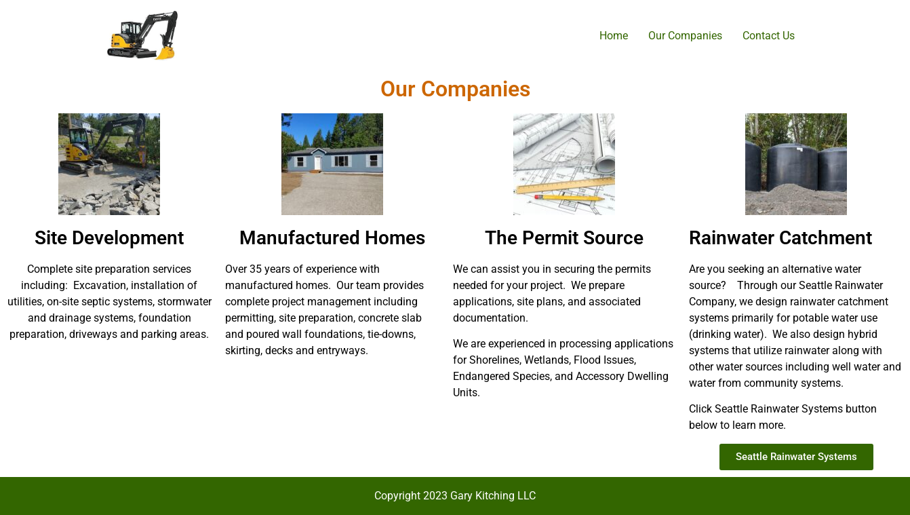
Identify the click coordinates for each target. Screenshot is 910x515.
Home (613, 35)
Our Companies (685, 35)
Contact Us (769, 35)
